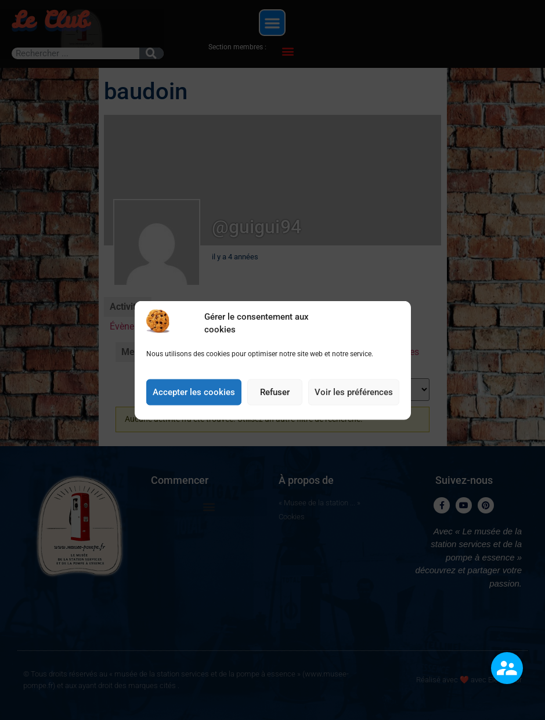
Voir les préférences (354, 392)
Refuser (275, 392)
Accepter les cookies (194, 392)
